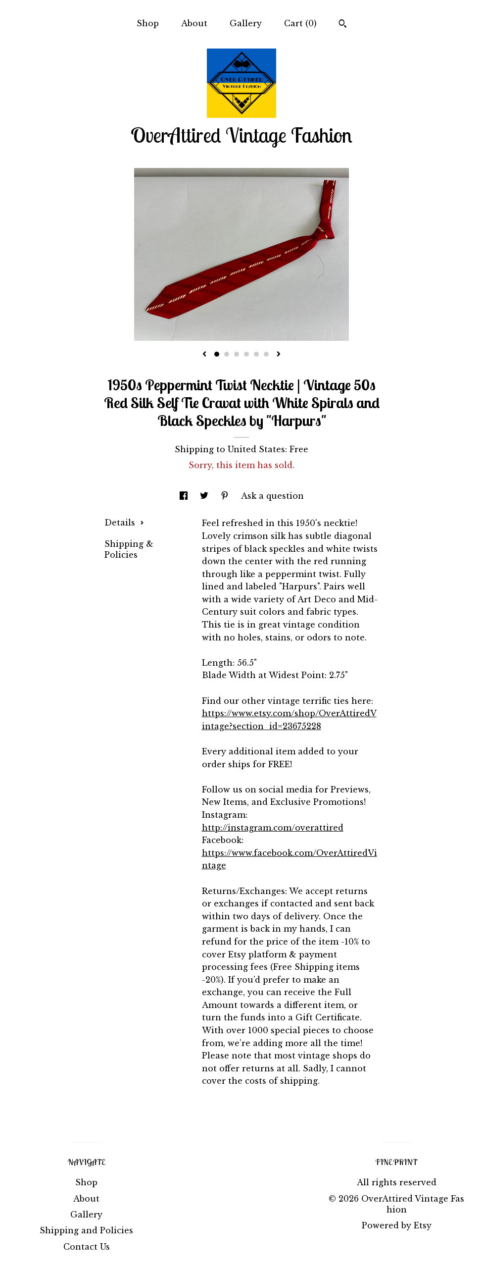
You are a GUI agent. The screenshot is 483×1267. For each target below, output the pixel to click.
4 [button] (246, 354)
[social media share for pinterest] (226, 496)
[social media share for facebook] (185, 496)
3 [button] (236, 354)
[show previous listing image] (204, 354)
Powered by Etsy (397, 1225)
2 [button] (226, 354)
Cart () (300, 23)
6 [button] (266, 354)
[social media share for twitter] (205, 496)
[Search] (342, 24)
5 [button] (256, 354)
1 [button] (216, 354)
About (194, 23)
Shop (148, 23)
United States (256, 449)
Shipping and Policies (86, 1230)
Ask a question (272, 496)
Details (124, 523)
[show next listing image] (278, 354)
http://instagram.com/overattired (272, 828)
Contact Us (86, 1247)
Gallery (246, 23)
